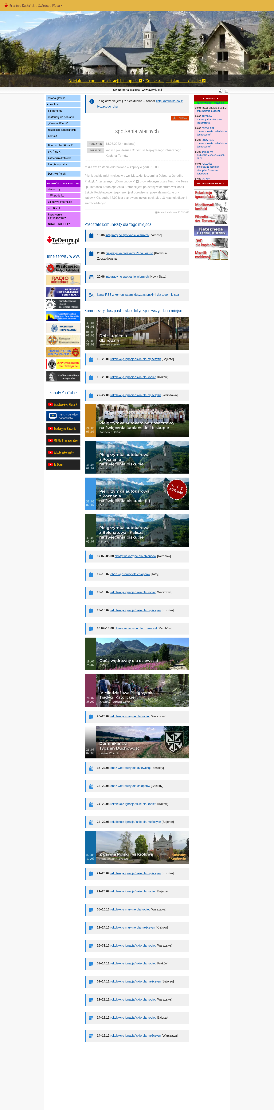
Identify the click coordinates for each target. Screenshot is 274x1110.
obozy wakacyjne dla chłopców (135, 556)
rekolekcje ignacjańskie (62, 130)
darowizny (54, 189)
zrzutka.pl (54, 208)
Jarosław (207, 152)
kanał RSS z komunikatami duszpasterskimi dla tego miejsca (138, 294)
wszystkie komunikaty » (210, 183)
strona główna (56, 98)
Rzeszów (207, 116)
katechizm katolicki (60, 158)
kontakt (52, 136)
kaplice (54, 104)
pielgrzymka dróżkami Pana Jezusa (130, 253)
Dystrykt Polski (57, 173)
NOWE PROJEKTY (59, 224)
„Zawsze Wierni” (58, 123)
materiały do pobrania (61, 117)
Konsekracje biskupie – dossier (173, 80)
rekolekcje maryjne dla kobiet (130, 716)
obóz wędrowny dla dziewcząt (130, 767)
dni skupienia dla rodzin (209, 111)
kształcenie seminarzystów (57, 216)
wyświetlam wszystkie (210, 102)
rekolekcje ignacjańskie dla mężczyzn (135, 359)
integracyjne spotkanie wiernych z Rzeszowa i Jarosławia (208, 170)
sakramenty (55, 111)
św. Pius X (54, 151)
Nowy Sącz (208, 140)
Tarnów (180, 118)
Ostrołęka (208, 128)
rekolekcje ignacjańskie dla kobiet (132, 377)
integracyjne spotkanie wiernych (127, 235)
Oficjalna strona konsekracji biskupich (103, 80)
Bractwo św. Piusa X (60, 145)
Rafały (206, 179)
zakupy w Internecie (60, 202)
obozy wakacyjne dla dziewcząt (136, 628)
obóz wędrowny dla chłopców (130, 574)
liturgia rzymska (57, 164)
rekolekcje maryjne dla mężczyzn (132, 927)
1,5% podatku (56, 195)
